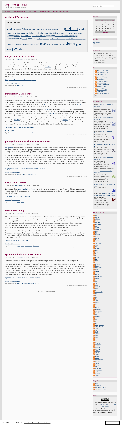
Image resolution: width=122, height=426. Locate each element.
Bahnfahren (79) (102, 74)
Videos (97, 363)
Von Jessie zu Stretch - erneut (20, 56)
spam (80, 33)
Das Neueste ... (97, 42)
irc (95, 295)
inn (47, 33)
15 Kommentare (16, 83)
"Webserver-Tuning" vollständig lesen (17, 240)
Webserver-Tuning (14, 210)
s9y (8, 44)
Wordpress (98, 373)
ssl (63, 29)
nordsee (97, 316)
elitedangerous (99, 267)
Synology (97, 347)
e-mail (36, 33)
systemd (17, 36)
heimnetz (58, 36)
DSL (96, 262)
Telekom (97, 351)
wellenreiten (98, 370)
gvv (14, 48)
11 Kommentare (16, 243)
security (24, 39)
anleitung (17, 29)
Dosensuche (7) (101, 83)
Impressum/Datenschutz (60, 12)
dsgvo (96, 260)
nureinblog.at (98, 184)
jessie (42, 29)
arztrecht (97, 222)
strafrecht (32, 38)
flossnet (9, 49)
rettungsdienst (99, 326)
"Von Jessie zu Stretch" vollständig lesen (17, 196)
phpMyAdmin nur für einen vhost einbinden (27, 141)
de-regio (73, 43)
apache (10, 29)
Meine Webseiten (19, 12)
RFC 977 (45, 104)
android (34, 36)
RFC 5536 (17, 120)
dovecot (25, 33)
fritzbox (58, 39)
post (96, 323)
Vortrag (97, 365)
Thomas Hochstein (18, 59)
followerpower (34, 29)
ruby (84, 39)
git (44, 33)
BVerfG (43, 36)
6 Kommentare (16, 281)
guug (96, 281)
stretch (22, 85)
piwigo (56, 44)
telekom (20, 49)
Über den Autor (45, 12)
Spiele (96, 337)
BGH (38, 36)
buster (14, 33)
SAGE (96, 332)
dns (22, 33)
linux (51, 33)
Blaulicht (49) (100, 79)
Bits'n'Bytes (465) (102, 78)
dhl (96, 254)
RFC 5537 (65, 120)
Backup (9, 33)
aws (96, 226)
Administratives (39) (102, 71)
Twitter (97, 354)
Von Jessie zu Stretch (15, 182)
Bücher (97, 240)
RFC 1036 (63, 110)
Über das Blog (32, 12)
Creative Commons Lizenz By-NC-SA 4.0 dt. (107, 405)
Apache (82, 29)
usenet (23, 36)
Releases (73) (100, 88)
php (76, 36)
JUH (96, 299)
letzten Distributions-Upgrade (26, 189)
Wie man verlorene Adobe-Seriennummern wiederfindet (104, 194)
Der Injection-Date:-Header (18, 93)
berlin (96, 231)
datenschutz (98, 247)
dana (63, 44)
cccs (96, 241)
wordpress (46, 39)
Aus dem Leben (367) (103, 72)
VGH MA (97, 361)
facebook (53, 39)
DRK (96, 259)
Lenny (46, 29)
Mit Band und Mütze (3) (103, 84)
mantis (61, 33)
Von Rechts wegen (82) (103, 93)
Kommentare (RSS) (100, 387)
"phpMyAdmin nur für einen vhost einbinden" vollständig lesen (25, 169)
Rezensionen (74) (102, 90)
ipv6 (73, 36)
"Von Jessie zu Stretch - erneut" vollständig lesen (20, 80)
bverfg (97, 238)
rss (81, 39)
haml (96, 285)
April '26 (105, 32)
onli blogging (98, 144)
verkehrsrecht (99, 359)
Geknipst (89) (101, 76)
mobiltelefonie (71, 39)
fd (95, 273)
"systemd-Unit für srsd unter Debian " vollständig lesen (22, 277)
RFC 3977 (79, 104)
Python (75, 33)
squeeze (10, 35)
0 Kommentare (16, 131)
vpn (18, 44)
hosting (63, 39)
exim (41, 33)
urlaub (97, 356)
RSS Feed (97, 384)
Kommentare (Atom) (100, 389)
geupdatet (48, 67)
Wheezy (28, 36)
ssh (10, 44)
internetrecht (66, 36)
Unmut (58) (100, 91)
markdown (34, 44)
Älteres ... (96, 44)
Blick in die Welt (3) (102, 81)
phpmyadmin (57, 29)
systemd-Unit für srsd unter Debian (23, 254)
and (96, 215)
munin (66, 33)
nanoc (78, 39)
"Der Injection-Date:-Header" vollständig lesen (19, 127)
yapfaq (42, 44)
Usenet (97, 358)
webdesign (23, 44)
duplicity (31, 33)
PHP (49, 29)
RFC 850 (47, 110)
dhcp (18, 33)
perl (70, 33)
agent (60, 44)
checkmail (50, 35)
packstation (98, 318)
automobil (98, 224)
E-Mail (97, 266)
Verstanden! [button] (112, 423)
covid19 (97, 245)
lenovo (97, 302)
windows (39, 39)
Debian (25, 29)
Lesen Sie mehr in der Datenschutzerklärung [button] (37, 423)
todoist (14, 44)
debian (71, 28)
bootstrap (50, 44)
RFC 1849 (51, 114)
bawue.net (98, 229)
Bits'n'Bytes (8, 83)
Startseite (8, 12)
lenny (29, 44)
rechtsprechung (14, 38)
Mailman (56, 33)
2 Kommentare (16, 200)
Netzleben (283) (101, 86)
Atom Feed (98, 385)
